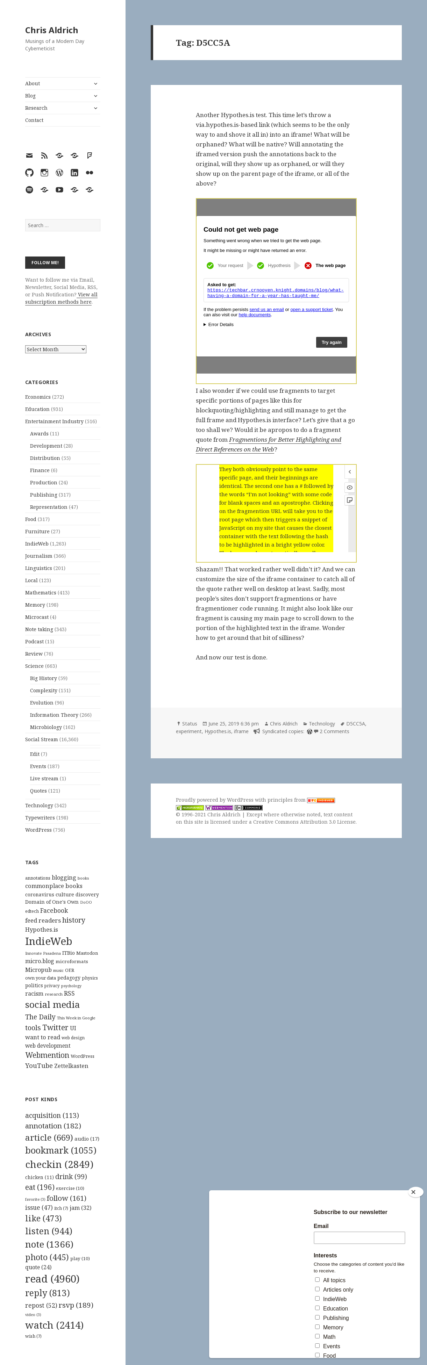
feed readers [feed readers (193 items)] (43, 920)
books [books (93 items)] (83, 878)
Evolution (42, 702)
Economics (38, 396)
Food (30, 519)
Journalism (38, 555)
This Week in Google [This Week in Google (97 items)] (76, 1017)
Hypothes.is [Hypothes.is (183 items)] (41, 929)
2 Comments (334, 731)
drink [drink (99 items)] (71, 1176)
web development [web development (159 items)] (48, 1045)
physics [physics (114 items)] (90, 978)
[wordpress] (308, 731)
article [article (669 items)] (49, 1137)
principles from (301, 799)
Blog (30, 95)
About (32, 83)
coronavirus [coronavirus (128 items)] (39, 894)
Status (189, 723)
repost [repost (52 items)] (41, 1305)
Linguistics (38, 568)
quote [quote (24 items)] (38, 1267)
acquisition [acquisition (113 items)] (52, 1115)
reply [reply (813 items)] (47, 1293)
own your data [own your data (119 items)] (40, 978)
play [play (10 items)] (80, 1258)
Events (38, 766)
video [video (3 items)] (33, 1314)
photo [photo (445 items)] (47, 1257)
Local (31, 580)
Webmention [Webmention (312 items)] (47, 1055)
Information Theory (54, 715)
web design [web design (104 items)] (73, 1038)
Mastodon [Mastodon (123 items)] (87, 953)
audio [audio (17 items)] (86, 1138)
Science (34, 666)
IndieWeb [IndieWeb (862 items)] (48, 941)
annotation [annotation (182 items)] (53, 1126)
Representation (48, 507)
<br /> (276, 286)
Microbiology (46, 727)
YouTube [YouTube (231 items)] (39, 1065)
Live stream (44, 778)
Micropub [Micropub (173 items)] (38, 970)
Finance (40, 470)
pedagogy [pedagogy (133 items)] (68, 977)
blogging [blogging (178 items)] (64, 877)
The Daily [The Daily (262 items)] (40, 1016)
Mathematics (40, 592)
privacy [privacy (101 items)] (52, 985)
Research (36, 107)
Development (46, 445)
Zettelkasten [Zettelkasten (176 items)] (71, 1066)
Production (43, 482)
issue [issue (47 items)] (39, 1208)
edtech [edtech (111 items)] (32, 911)
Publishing (43, 494)
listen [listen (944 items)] (48, 1231)
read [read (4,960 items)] (52, 1279)
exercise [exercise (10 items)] (70, 1188)
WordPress (38, 829)
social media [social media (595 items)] (52, 1004)
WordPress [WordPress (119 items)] (82, 1056)
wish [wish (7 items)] (33, 1336)
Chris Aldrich (51, 30)
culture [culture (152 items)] (65, 894)
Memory (35, 604)
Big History (43, 678)
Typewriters (40, 817)
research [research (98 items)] (54, 994)
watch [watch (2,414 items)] (54, 1325)
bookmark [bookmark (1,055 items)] (61, 1150)
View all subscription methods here (61, 298)
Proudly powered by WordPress (215, 799)
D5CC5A (355, 723)
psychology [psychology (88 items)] (71, 985)
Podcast (34, 641)
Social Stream (41, 739)
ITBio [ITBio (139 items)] (68, 952)
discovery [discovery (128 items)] (87, 894)
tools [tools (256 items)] (33, 1027)
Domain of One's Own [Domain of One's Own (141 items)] (52, 901)
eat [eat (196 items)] (40, 1187)
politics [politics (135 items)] (34, 985)
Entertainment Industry (54, 421)
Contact (34, 120)
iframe (241, 731)
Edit (35, 754)
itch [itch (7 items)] (61, 1208)
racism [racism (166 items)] (34, 993)
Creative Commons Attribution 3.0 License (304, 821)
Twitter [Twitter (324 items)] (55, 1027)
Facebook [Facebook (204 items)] (54, 910)
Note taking (39, 629)
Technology (39, 805)
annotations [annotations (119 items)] (37, 878)
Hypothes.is (218, 731)
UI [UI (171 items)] (73, 1028)
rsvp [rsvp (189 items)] (76, 1305)
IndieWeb (37, 543)
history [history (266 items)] (73, 920)
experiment (189, 731)
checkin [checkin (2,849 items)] (59, 1164)
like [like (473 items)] (43, 1218)
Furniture (37, 531)
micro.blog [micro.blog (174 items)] (39, 961)
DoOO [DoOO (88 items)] (86, 902)
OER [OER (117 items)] (69, 970)
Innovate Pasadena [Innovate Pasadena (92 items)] (43, 953)
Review (34, 653)
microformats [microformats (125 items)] (72, 961)
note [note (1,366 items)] (49, 1244)
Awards (39, 433)
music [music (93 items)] (58, 970)
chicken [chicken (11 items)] (39, 1177)
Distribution (45, 458)
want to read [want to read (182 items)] (42, 1037)
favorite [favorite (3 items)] (35, 1199)
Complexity (43, 690)
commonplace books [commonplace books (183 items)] (54, 886)
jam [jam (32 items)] (80, 1208)
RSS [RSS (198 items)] (69, 993)
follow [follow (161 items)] (66, 1198)
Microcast (37, 617)
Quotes (38, 790)
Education (37, 409)
